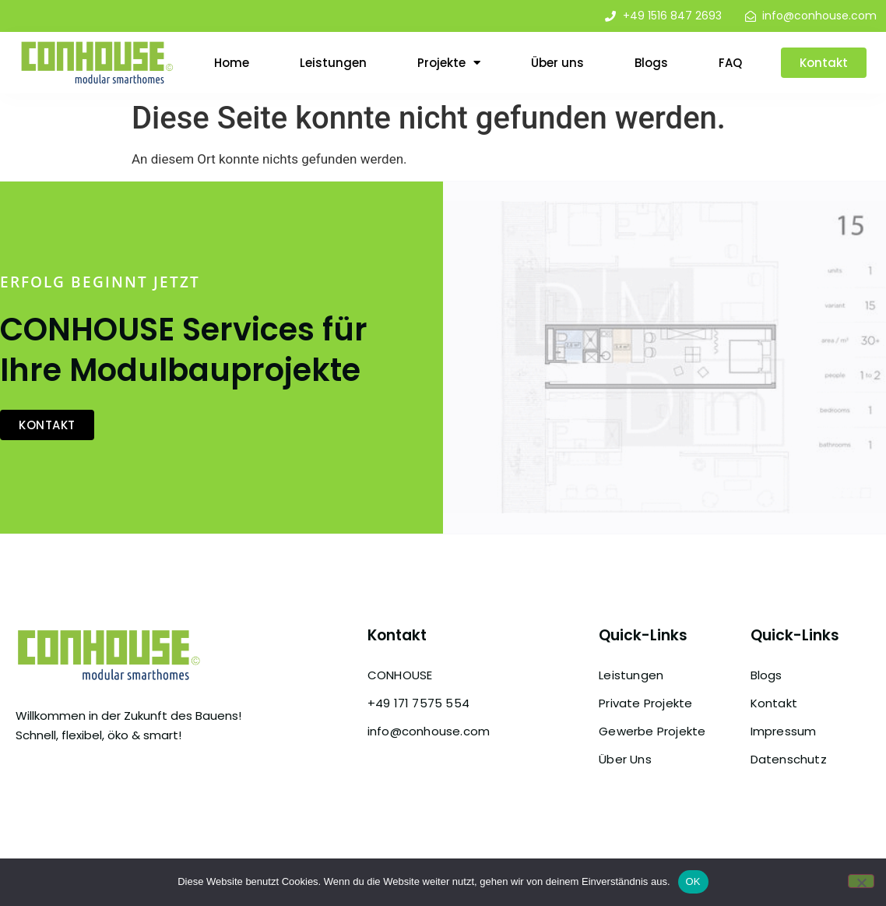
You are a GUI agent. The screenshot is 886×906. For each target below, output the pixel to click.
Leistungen (333, 63)
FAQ (730, 63)
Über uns (557, 63)
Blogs (651, 63)
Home (231, 63)
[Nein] (861, 881)
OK (693, 881)
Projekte (448, 62)
